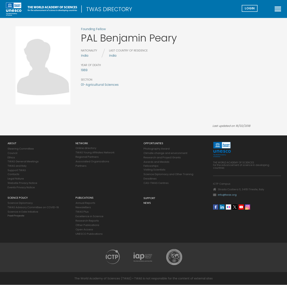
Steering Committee (21, 149)
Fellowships (151, 166)
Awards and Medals (156, 162)
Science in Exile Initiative (23, 212)
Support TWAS (17, 170)
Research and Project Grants (162, 157)
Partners (81, 166)
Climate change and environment (165, 153)
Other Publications (87, 225)
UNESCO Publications (89, 234)
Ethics (11, 157)
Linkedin (222, 207)
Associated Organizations (92, 161)
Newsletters (83, 207)
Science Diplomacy (20, 203)
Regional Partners (87, 157)
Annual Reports (85, 203)
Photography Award (157, 149)
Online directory (86, 148)
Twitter (234, 207)
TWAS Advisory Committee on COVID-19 (33, 207)
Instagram (247, 207)
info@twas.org (227, 195)
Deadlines (150, 178)
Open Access (84, 229)
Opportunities (153, 143)
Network (82, 143)
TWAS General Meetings (23, 161)
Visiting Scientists (154, 170)
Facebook (215, 207)
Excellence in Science (89, 216)
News (147, 203)
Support (149, 198)
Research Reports (87, 221)
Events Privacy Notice (21, 187)
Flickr (228, 207)
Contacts (13, 174)
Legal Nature (16, 178)
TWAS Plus (82, 212)
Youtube (241, 207)
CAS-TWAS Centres (156, 183)
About (12, 143)
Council (12, 153)
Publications (84, 198)
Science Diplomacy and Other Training (168, 174)
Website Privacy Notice (22, 183)
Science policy (18, 198)
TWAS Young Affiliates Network (95, 152)
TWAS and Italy (17, 166)
